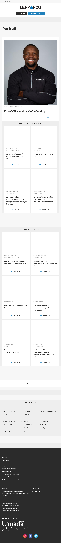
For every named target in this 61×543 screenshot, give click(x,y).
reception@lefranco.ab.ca (10, 510)
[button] (21, 13)
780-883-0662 (36, 491)
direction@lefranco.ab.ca (10, 505)
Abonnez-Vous (36, 13)
